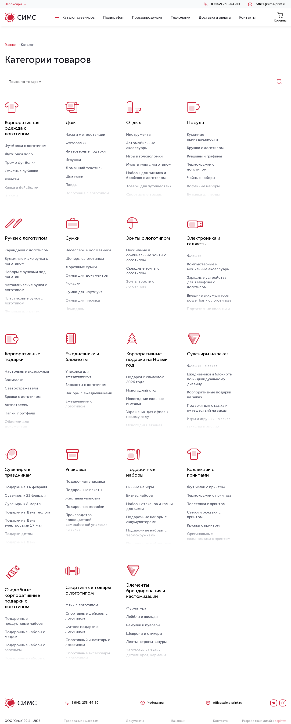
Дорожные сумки (81, 267)
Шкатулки (74, 176)
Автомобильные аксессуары (140, 145)
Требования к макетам (81, 721)
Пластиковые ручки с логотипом (24, 300)
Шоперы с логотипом (84, 258)
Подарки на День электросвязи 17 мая (23, 523)
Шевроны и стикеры (144, 633)
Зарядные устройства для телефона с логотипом (206, 282)
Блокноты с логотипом (86, 384)
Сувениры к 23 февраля (25, 495)
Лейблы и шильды (142, 616)
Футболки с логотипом (26, 145)
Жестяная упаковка (82, 498)
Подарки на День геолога (27, 512)
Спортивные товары (144, 194)
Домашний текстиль (83, 168)
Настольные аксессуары (27, 371)
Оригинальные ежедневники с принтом (208, 536)
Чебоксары (15, 4)
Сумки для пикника (82, 300)
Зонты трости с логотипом (140, 284)
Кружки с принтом (203, 525)
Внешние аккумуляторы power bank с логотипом (209, 298)
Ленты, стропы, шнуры (146, 641)
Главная (10, 45)
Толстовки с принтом (206, 504)
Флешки (194, 255)
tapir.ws (280, 721)
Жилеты (12, 179)
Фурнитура (136, 608)
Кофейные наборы (203, 186)
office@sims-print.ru (271, 4)
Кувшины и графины (204, 156)
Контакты (220, 721)
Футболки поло (19, 154)
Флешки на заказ (202, 366)
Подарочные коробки (84, 506)
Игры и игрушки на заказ (208, 419)
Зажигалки (14, 380)
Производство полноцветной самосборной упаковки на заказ (86, 522)
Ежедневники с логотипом (78, 403)
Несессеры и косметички (88, 250)
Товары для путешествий (149, 186)
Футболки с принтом (206, 487)
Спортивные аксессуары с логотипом (87, 655)
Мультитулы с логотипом (148, 164)
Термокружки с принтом (209, 495)
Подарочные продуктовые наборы (24, 621)
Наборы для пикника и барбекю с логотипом (146, 175)
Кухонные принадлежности (202, 137)
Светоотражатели (21, 388)
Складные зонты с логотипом (142, 270)
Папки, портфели (20, 413)
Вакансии (178, 721)
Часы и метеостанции (85, 134)
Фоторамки (75, 143)
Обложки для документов (17, 424)
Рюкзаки (72, 283)
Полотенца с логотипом (87, 193)
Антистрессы (17, 405)
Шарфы (11, 196)
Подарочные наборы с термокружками (146, 532)
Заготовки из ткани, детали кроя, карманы (146, 652)
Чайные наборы (201, 177)
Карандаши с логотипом (27, 250)
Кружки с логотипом (205, 148)
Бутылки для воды (203, 194)
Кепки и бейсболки (21, 187)
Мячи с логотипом (81, 605)
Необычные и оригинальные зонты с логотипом (146, 255)
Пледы (71, 184)
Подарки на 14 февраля (26, 487)
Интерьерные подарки (85, 151)
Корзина (280, 17)
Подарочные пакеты (83, 490)
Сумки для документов (86, 275)
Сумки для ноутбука (84, 292)
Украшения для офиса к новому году (147, 414)
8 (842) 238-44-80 (225, 4)
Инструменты (138, 134)
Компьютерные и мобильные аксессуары (208, 266)
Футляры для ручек (22, 311)
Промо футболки (20, 162)
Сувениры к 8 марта (23, 504)
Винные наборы (140, 487)
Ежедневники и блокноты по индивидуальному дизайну (210, 379)
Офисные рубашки (21, 171)
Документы (135, 721)
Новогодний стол (142, 390)
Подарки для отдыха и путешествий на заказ (207, 408)
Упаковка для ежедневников (78, 373)
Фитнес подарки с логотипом (81, 629)
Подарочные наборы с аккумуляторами (146, 519)
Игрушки (73, 159)
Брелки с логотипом (23, 396)
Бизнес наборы (139, 495)
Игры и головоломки (144, 156)
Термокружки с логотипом (200, 166)
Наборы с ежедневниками (88, 393)
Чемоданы (75, 309)
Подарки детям (19, 533)
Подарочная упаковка (85, 481)
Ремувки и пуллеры (143, 625)
